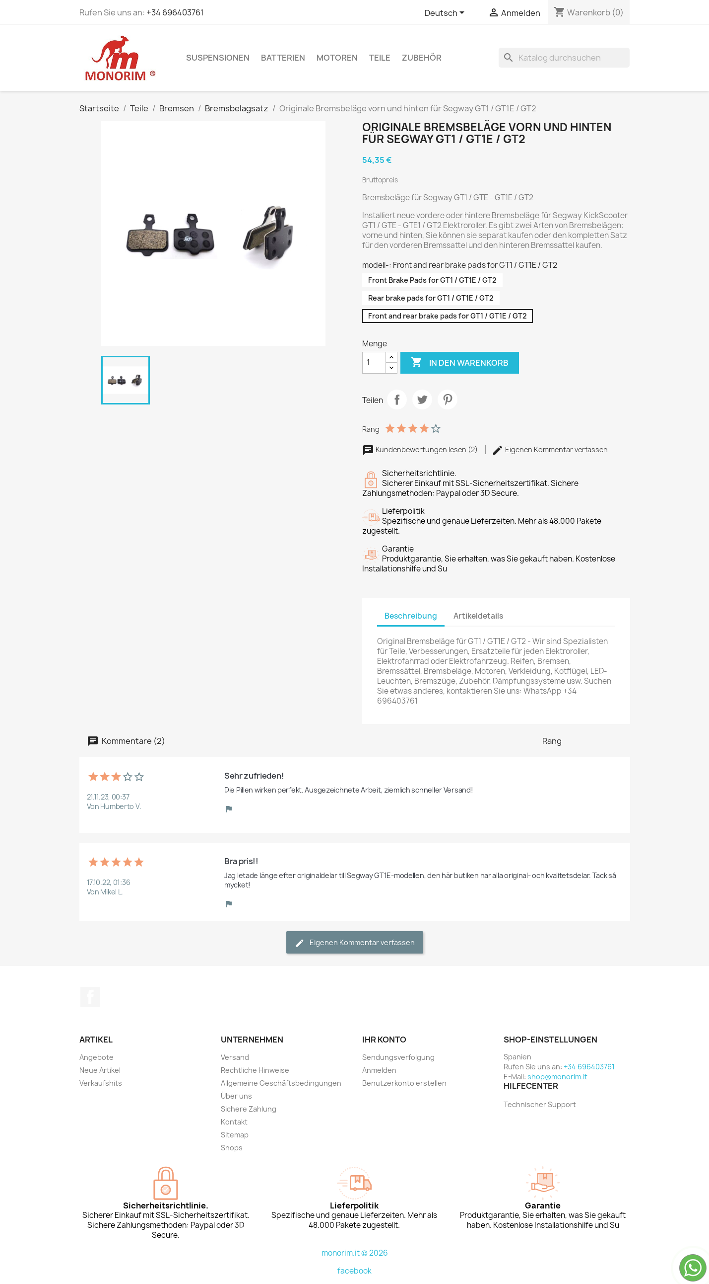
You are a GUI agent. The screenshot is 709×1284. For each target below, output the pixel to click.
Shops (232, 1147)
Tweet (422, 399)
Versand (235, 1057)
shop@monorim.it (557, 1076)
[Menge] (374, 363)
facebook (354, 1271)
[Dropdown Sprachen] (446, 13)
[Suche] (564, 58)
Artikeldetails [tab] (478, 616)
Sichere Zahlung (248, 1109)
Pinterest (447, 399)
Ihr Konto (384, 1039)
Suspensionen (218, 57)
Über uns (236, 1096)
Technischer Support (540, 1104)
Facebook (90, 997)
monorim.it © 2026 (355, 1253)
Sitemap (235, 1134)
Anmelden (379, 1070)
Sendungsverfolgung (398, 1057)
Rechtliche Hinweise (255, 1070)
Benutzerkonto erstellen (404, 1083)
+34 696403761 (175, 12)
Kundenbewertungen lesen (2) (420, 449)
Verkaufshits (100, 1083)
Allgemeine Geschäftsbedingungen (281, 1083)
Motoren (337, 57)
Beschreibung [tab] (411, 616)
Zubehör (422, 57)
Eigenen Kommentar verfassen (550, 449)
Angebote (96, 1057)
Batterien (283, 57)
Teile (379, 57)
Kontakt (234, 1121)
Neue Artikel (100, 1070)
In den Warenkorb (460, 362)
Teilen (397, 399)
